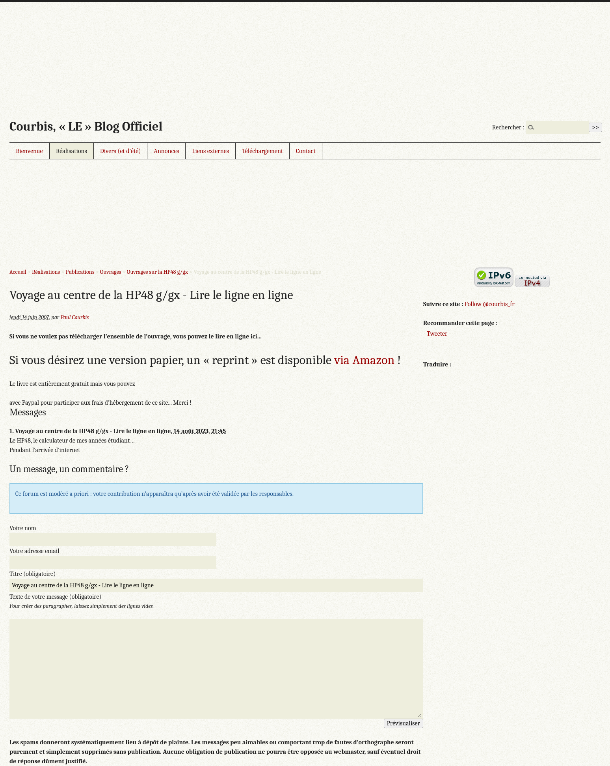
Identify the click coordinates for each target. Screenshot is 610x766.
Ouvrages (110, 272)
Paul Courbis (75, 317)
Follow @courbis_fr (489, 304)
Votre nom (22, 528)
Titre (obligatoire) (32, 573)
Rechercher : (508, 127)
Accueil (17, 272)
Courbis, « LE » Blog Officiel (85, 126)
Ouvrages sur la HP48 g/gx (157, 272)
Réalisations (71, 151)
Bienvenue (29, 151)
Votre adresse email (34, 551)
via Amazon (364, 360)
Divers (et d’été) (120, 151)
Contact (306, 151)
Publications (80, 272)
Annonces (166, 151)
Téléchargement (262, 151)
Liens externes (210, 151)
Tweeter (437, 333)
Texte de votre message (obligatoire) (55, 596)
